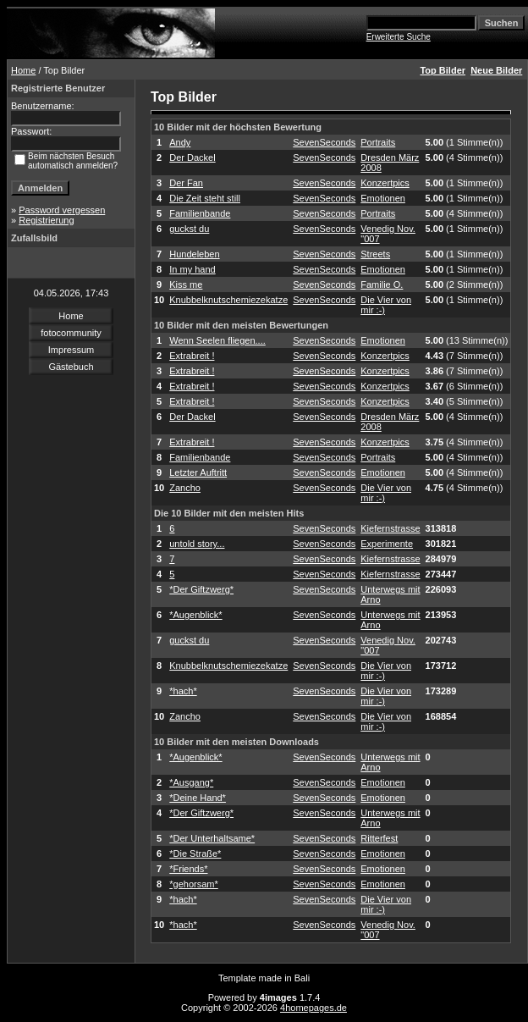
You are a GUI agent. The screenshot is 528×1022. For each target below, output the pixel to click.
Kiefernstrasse (390, 528)
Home (23, 70)
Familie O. (381, 284)
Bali (302, 978)
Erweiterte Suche (398, 36)
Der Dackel (192, 157)
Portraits (377, 142)
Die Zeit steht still (204, 198)
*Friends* (188, 869)
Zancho (185, 488)
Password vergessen (62, 210)
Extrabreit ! (191, 356)
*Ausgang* (191, 782)
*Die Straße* (195, 853)
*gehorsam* (193, 884)
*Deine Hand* (197, 798)
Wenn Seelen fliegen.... (217, 340)
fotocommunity (71, 333)
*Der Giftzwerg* (201, 589)
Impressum (71, 350)
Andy (179, 142)
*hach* (182, 691)
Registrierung (46, 220)
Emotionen (382, 198)
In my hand (192, 269)
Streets (375, 254)
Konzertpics (384, 183)
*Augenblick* (195, 615)
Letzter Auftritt (198, 472)
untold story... (196, 544)
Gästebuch (70, 367)
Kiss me (185, 284)
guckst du (189, 229)
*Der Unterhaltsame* (212, 838)
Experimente (386, 544)
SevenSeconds (324, 142)
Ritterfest (379, 838)
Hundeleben (194, 254)
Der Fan (186, 183)
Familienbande (199, 213)
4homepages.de (313, 1008)
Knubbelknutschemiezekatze (228, 300)
